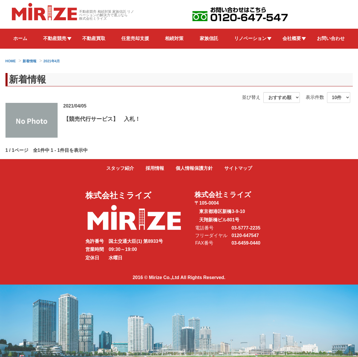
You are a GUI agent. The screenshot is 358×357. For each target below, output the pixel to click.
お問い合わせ (331, 38)
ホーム (20, 38)
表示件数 (315, 97)
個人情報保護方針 (194, 168)
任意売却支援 (135, 38)
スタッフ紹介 (120, 168)
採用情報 (155, 168)
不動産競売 (54, 38)
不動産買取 (93, 38)
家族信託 (209, 38)
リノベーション (250, 38)
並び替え (251, 97)
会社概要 (291, 38)
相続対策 (174, 38)
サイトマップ (238, 168)
